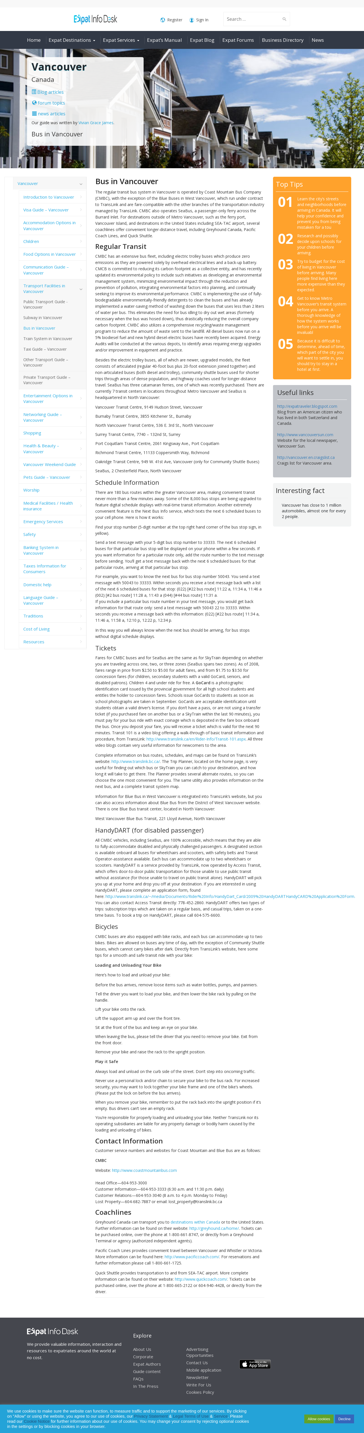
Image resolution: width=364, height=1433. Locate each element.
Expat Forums (238, 40)
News (318, 40)
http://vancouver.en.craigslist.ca (306, 457)
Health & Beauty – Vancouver (41, 448)
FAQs (138, 1379)
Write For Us (198, 1385)
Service (221, 1416)
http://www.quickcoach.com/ (201, 1279)
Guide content (147, 1371)
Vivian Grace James (95, 122)
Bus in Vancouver (39, 328)
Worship (31, 490)
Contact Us (197, 1362)
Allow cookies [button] (319, 1419)
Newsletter (197, 1377)
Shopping (32, 433)
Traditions (33, 616)
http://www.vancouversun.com (305, 434)
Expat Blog (202, 40)
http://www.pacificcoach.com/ (192, 1256)
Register (171, 20)
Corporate (143, 1356)
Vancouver (28, 183)
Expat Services (119, 40)
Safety (29, 534)
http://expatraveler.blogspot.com (307, 406)
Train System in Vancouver (47, 338)
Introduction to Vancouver (48, 197)
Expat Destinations (70, 40)
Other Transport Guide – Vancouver (45, 362)
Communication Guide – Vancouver (46, 269)
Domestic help (37, 584)
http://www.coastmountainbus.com (144, 1170)
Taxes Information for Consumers (44, 568)
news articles (48, 114)
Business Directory (283, 40)
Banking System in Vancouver (41, 550)
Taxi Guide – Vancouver (45, 349)
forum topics (48, 103)
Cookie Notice (37, 1421)
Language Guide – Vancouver (40, 600)
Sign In (198, 20)
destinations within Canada (195, 1222)
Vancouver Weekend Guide (49, 464)
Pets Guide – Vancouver (46, 477)
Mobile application (203, 1370)
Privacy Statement (151, 1416)
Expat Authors (147, 1364)
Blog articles (48, 92)
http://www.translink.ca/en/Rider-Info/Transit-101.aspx (196, 739)
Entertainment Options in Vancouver (48, 398)
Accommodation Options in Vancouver (49, 225)
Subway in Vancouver (42, 317)
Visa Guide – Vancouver (46, 210)
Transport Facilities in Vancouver (44, 288)
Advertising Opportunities (200, 1352)
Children (31, 241)
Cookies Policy (200, 1392)
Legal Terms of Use (191, 1416)
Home (34, 40)
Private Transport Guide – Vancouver (47, 380)
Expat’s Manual (164, 40)
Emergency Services (43, 521)
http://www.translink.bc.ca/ (135, 761)
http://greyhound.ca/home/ (214, 1228)
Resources (33, 641)
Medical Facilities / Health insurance (48, 505)
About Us (142, 1349)
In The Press (145, 1386)
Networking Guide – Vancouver (42, 417)
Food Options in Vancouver (49, 254)
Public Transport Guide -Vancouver (45, 304)
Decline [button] (344, 1419)
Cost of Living (36, 629)
